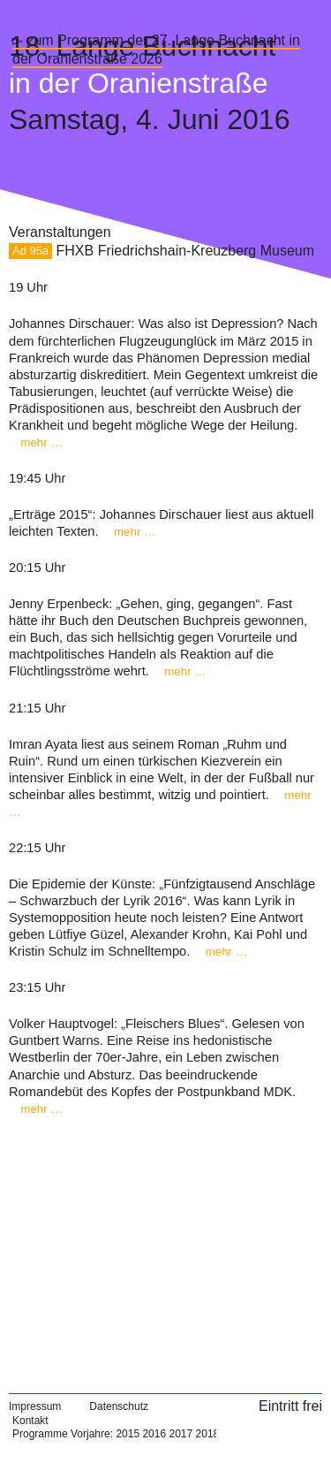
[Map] (165, 1248)
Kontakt (30, 1420)
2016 (154, 1434)
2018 (208, 1434)
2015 (127, 1434)
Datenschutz (118, 1406)
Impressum (35, 1406)
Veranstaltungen (60, 232)
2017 (180, 1434)
